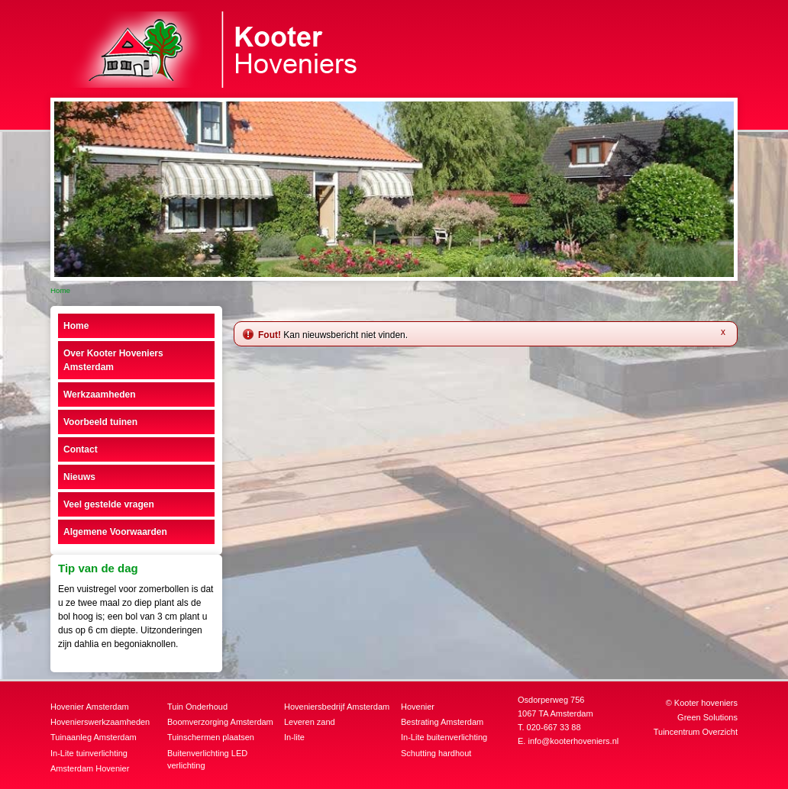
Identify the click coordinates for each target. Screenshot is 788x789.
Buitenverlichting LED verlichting (207, 760)
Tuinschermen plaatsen (210, 737)
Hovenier (417, 706)
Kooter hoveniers (706, 702)
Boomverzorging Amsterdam (220, 721)
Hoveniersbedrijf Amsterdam (336, 706)
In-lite (294, 737)
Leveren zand (309, 721)
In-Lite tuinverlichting (89, 753)
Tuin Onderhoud (197, 706)
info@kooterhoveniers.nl (573, 741)
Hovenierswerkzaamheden (100, 721)
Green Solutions (707, 717)
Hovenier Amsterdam (89, 706)
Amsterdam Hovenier (89, 768)
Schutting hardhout (436, 753)
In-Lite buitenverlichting (444, 737)
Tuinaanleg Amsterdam (93, 737)
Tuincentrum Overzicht (696, 731)
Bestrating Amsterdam (442, 721)
